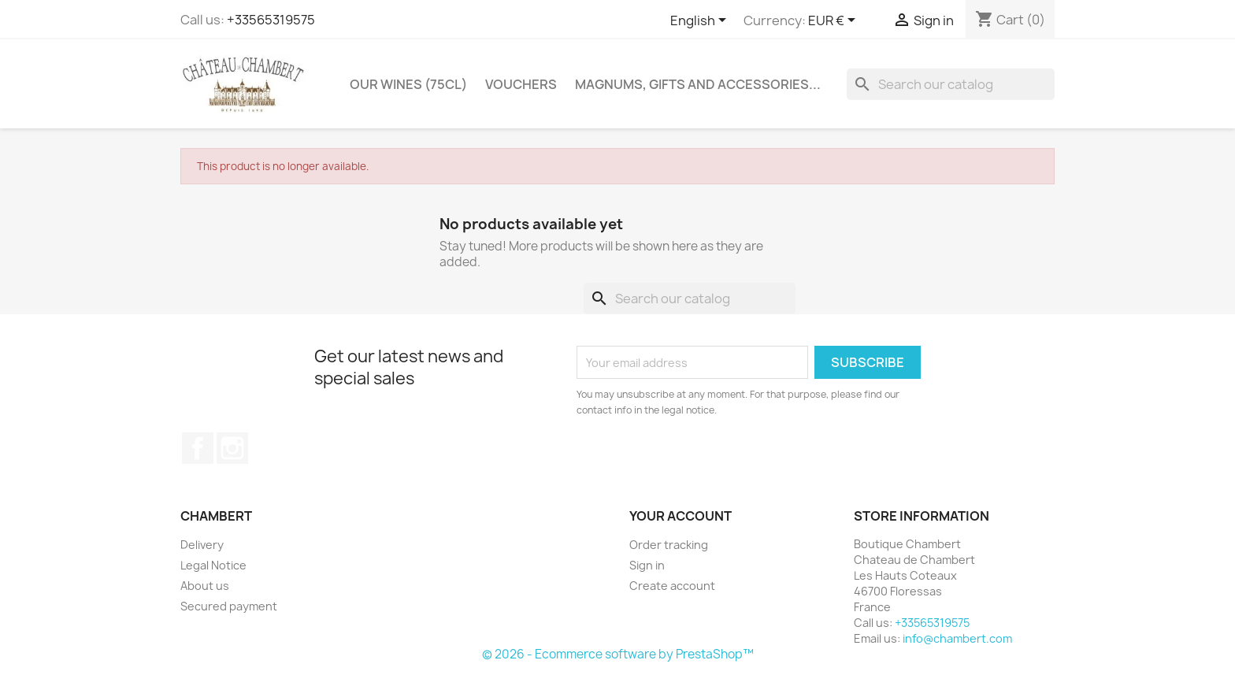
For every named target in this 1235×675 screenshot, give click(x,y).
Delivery (202, 544)
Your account (680, 516)
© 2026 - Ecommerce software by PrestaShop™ (618, 654)
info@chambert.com (957, 638)
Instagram (232, 448)
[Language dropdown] (701, 21)
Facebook (197, 448)
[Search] (951, 84)
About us (204, 585)
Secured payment (228, 606)
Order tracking (668, 544)
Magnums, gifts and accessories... (698, 84)
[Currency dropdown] (834, 21)
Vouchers (521, 84)
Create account (672, 585)
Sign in (647, 565)
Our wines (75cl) (408, 84)
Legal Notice (213, 565)
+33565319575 (271, 19)
